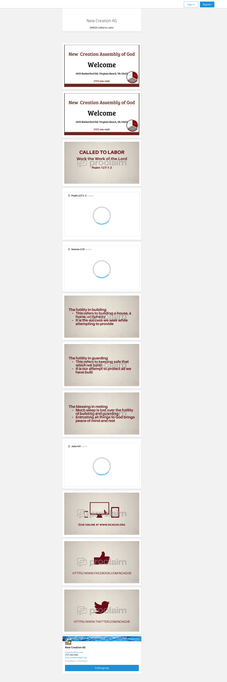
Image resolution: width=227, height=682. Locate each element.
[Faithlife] (25, 4)
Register (207, 4)
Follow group (114, 667)
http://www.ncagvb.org (87, 657)
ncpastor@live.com (86, 652)
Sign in (191, 4)
